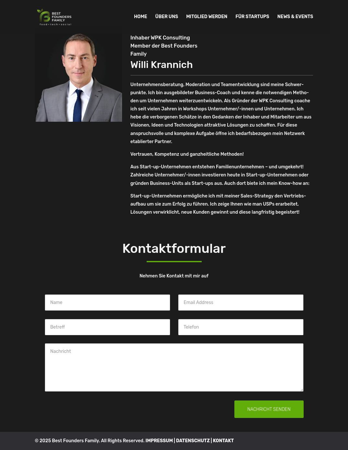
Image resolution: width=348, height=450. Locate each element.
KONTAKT (223, 441)
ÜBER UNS (166, 17)
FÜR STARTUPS (252, 17)
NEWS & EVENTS (295, 17)
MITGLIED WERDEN (206, 17)
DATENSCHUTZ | (194, 441)
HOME (140, 17)
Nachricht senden (269, 409)
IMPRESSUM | (161, 441)
